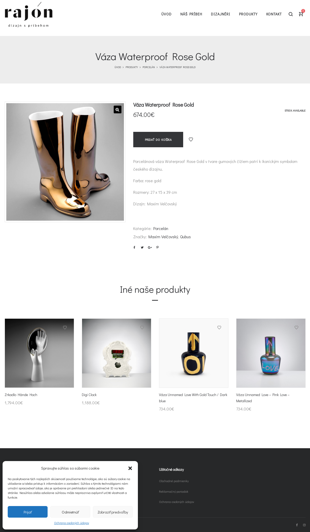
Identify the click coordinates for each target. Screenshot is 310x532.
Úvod (117, 67)
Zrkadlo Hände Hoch (21, 394)
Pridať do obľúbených (191, 139)
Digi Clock (89, 394)
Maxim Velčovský (163, 236)
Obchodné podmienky (174, 481)
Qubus (185, 236)
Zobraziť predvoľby (113, 512)
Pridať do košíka (158, 139)
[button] (130, 468)
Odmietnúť (70, 512)
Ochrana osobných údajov (71, 523)
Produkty (132, 67)
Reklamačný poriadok (173, 491)
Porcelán (149, 67)
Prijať (28, 512)
